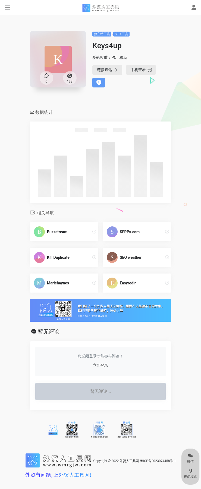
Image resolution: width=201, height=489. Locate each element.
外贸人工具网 (129, 461)
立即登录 (100, 365)
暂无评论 (48, 331)
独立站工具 (102, 34)
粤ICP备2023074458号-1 (158, 461)
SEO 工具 (121, 34)
